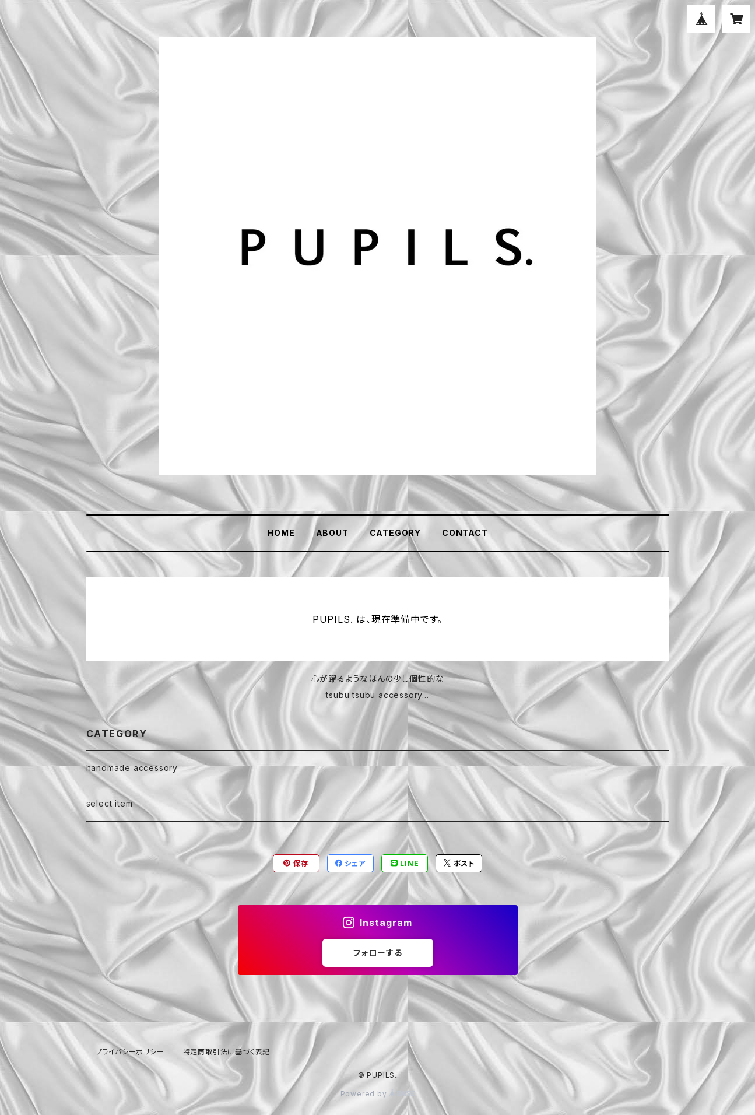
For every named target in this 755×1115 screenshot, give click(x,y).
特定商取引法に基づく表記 (227, 1051)
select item (109, 803)
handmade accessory (132, 768)
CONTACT (465, 533)
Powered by (377, 1093)
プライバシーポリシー (130, 1051)
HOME (280, 533)
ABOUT (332, 533)
